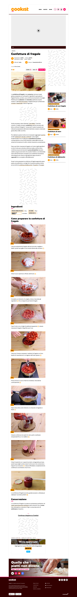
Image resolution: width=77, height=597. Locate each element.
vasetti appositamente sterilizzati (20, 505)
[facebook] (22, 573)
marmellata (32, 123)
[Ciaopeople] (65, 594)
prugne (42, 165)
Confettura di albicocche (56, 157)
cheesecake (19, 103)
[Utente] (61, 9)
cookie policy (35, 585)
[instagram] (15, 573)
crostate (13, 103)
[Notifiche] (58, 9)
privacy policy (36, 583)
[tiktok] (12, 573)
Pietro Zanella (17, 66)
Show (50, 9)
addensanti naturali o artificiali (23, 137)
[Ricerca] (55, 9)
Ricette (45, 9)
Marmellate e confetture (26, 537)
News (40, 9)
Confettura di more (54, 131)
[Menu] (64, 9)
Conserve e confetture (15, 537)
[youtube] (19, 573)
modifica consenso (37, 588)
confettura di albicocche (25, 165)
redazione (35, 587)
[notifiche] (56, 583)
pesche (36, 165)
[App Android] (18, 594)
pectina (43, 135)
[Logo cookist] (20, 9)
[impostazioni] (56, 587)
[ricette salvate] (56, 585)
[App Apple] (12, 594)
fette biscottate (23, 101)
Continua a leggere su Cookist (28, 515)
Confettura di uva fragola (57, 106)
